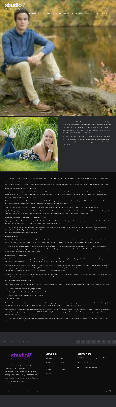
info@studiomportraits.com (89, 367)
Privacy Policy (34, 391)
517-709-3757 (84, 362)
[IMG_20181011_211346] (58, 58)
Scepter (28, 391)
